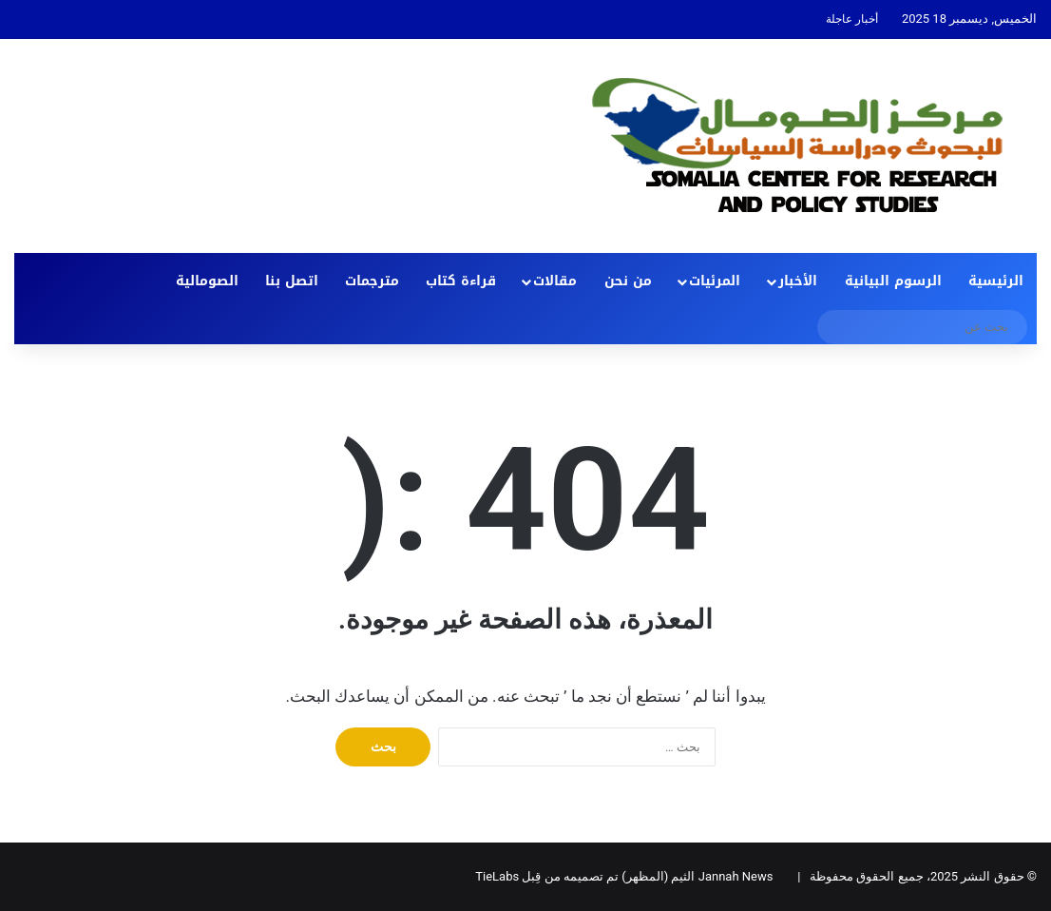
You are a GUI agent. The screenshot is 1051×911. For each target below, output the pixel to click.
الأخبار (797, 281)
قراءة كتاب (461, 281)
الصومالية (207, 281)
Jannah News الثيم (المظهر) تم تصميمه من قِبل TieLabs (624, 876)
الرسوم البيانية (893, 281)
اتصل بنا (291, 281)
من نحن (628, 281)
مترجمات (372, 281)
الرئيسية (995, 281)
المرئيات (714, 281)
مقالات (555, 281)
